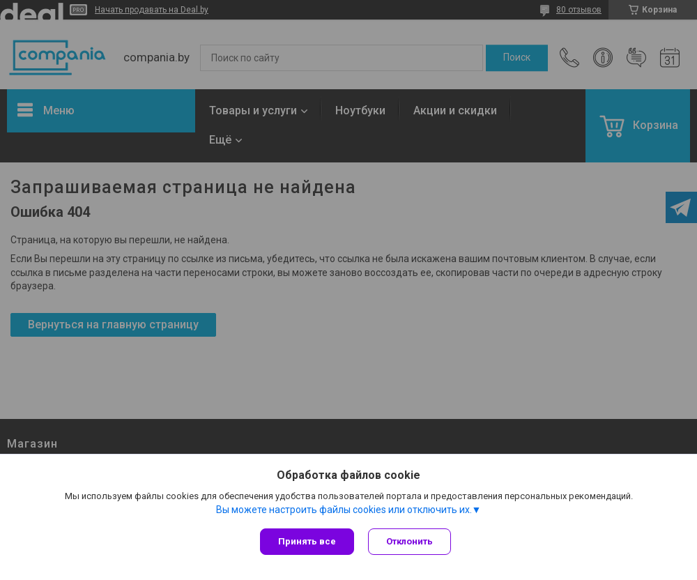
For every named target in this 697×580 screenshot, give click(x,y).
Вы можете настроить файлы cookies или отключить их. (344, 509)
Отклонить (409, 541)
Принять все (307, 541)
